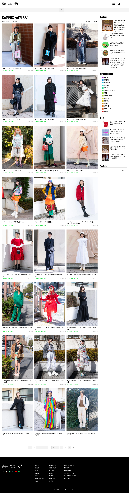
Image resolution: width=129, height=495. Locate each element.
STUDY (36, 477)
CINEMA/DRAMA (53, 467)
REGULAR (37, 475)
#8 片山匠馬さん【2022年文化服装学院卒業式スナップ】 (49, 383)
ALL (61, 10)
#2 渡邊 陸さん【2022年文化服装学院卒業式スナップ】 (49, 277)
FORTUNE (51, 477)
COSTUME (37, 469)
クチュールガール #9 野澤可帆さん (12, 172)
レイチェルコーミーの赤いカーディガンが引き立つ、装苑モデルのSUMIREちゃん (82, 224)
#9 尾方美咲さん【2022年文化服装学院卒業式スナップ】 (81, 383)
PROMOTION (52, 480)
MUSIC (36, 483)
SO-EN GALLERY (53, 469)
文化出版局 (67, 480)
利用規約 (66, 469)
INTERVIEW (37, 472)
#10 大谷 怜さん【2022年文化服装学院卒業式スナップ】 (17, 435)
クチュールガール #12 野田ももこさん (13, 223)
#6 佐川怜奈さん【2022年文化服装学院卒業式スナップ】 (81, 330)
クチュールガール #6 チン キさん (12, 121)
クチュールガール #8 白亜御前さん (76, 121)
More (123, 172)
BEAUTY (51, 475)
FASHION (37, 467)
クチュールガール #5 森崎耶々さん (76, 70)
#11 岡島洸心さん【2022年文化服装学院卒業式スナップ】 (48, 435)
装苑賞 (51, 483)
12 (61, 449)
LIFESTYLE (51, 472)
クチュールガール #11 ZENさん (76, 172)
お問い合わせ (68, 472)
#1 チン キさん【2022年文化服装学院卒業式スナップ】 (17, 277)
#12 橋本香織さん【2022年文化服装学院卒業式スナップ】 (81, 435)
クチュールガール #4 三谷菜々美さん (45, 70)
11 (57, 449)
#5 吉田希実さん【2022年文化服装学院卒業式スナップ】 (49, 330)
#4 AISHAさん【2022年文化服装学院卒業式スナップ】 (18, 329)
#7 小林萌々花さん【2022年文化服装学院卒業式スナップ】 (17, 383)
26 (69, 449)
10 (53, 449)
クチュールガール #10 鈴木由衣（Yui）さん (47, 172)
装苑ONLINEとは (69, 467)
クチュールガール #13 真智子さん (44, 223)
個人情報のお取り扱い (70, 477)
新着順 (88, 23)
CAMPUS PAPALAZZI (8, 72)
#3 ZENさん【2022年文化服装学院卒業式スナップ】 (81, 276)
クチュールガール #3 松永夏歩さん (12, 70)
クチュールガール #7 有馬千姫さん (44, 121)
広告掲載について (69, 475)
